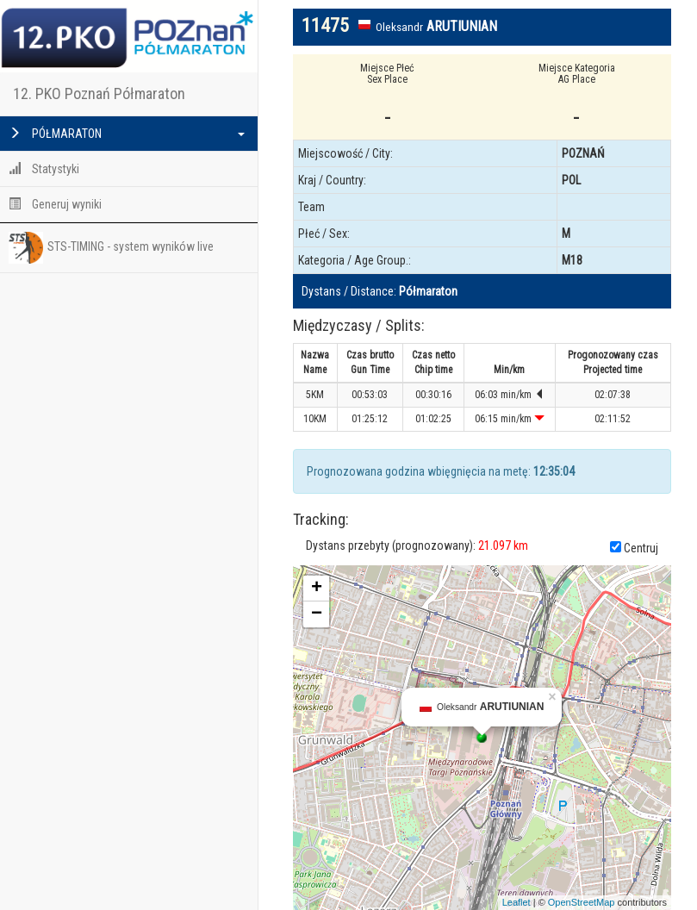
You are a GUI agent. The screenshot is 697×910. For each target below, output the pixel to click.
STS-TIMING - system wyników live (111, 247)
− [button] (316, 614)
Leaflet (516, 902)
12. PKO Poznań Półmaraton (99, 93)
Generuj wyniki (55, 204)
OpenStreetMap (581, 902)
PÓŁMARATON (127, 133)
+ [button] (316, 588)
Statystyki (44, 169)
